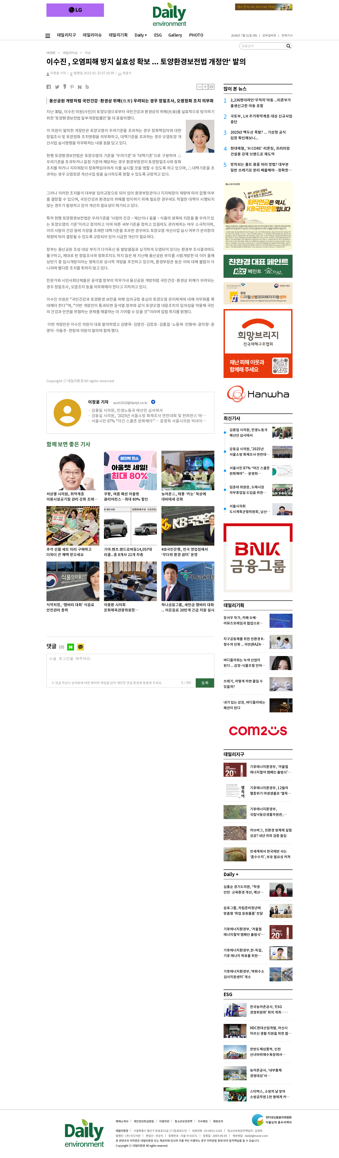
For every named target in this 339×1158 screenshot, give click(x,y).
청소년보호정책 (183, 1121)
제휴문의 (218, 1121)
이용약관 (164, 1121)
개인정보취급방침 (144, 1121)
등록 (205, 687)
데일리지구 (66, 35)
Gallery (175, 35)
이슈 (88, 53)
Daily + (141, 35)
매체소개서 (122, 1121)
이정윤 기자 (56, 73)
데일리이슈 (92, 35)
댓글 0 (127, 73)
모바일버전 (269, 35)
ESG (158, 35)
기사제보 (203, 1121)
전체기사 (287, 35)
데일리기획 (118, 35)
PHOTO (196, 35)
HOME (51, 53)
